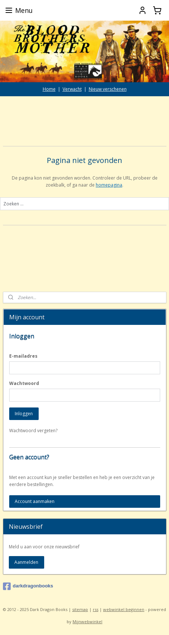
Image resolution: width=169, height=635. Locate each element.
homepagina (109, 185)
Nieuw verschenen (108, 89)
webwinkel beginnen (123, 609)
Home (49, 89)
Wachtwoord (24, 383)
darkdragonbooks (28, 586)
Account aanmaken (34, 501)
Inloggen (24, 413)
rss (95, 609)
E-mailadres (23, 356)
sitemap (80, 609)
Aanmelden (26, 562)
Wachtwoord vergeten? (33, 430)
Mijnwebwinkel (87, 621)
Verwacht (72, 89)
